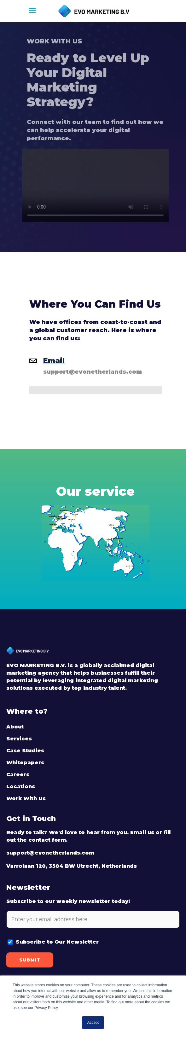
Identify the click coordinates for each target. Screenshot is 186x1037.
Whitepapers (25, 763)
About (15, 727)
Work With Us (26, 798)
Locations (20, 786)
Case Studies (25, 751)
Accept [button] (93, 1022)
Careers (17, 775)
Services (19, 739)
